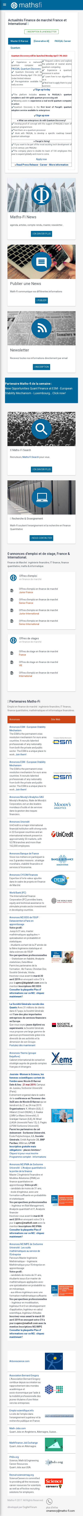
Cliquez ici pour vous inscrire (23, 1153)
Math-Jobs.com (17, 1428)
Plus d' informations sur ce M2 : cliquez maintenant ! (26, 993)
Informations (39, 1157)
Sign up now (42, 115)
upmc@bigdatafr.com (27, 982)
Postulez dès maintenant (22, 1045)
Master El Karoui (19, 41)
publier (41, 300)
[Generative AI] (41, 41)
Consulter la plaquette (21, 989)
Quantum (15, 48)
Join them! (20, 754)
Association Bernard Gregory (24, 1375)
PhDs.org (14, 1457)
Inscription (41, 367)
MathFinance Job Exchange (23, 1442)
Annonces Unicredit (19, 821)
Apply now (41, 159)
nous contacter (41, 538)
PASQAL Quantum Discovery (26, 68)
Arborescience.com (19, 1361)
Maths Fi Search (30, 457)
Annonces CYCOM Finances (23, 875)
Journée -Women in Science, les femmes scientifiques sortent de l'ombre (27, 1078)
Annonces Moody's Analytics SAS (26, 797)
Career (43, 164)
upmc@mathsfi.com (26, 1223)
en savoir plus (41, 233)
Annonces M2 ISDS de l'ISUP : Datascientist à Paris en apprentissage (24, 921)
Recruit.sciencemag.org (21, 1475)
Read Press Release (27, 164)
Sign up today (42, 89)
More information (58, 164)
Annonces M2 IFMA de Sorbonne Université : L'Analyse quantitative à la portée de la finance (27, 1168)
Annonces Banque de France (24, 853)
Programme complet (20, 1157)
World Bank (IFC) (17, 892)
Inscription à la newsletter (41, 32)
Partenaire (12, 383)
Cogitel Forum (30, 1507)
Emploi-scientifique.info (21, 1410)
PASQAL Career (63, 41)
